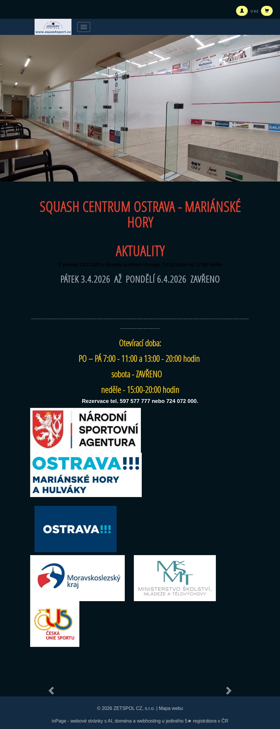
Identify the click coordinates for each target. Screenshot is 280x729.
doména (123, 720)
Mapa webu (171, 708)
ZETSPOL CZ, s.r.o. (134, 708)
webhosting (149, 720)
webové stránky (87, 720)
